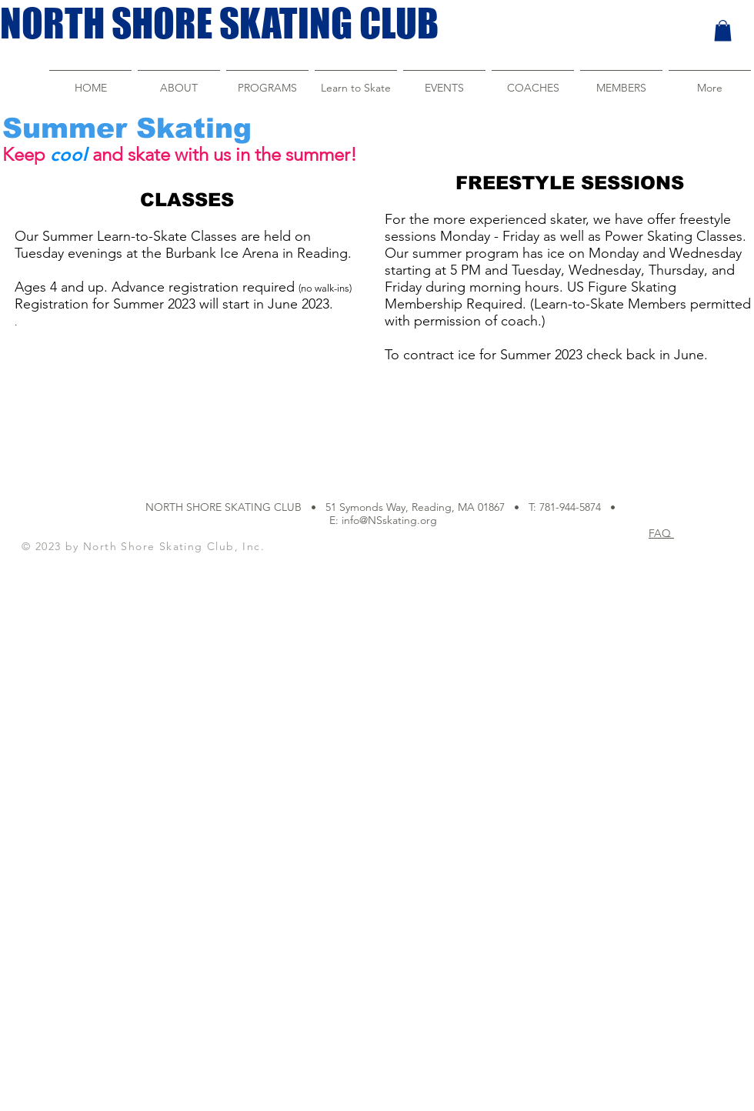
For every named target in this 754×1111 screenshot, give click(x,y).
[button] (723, 30)
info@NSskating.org (389, 520)
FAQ (661, 533)
